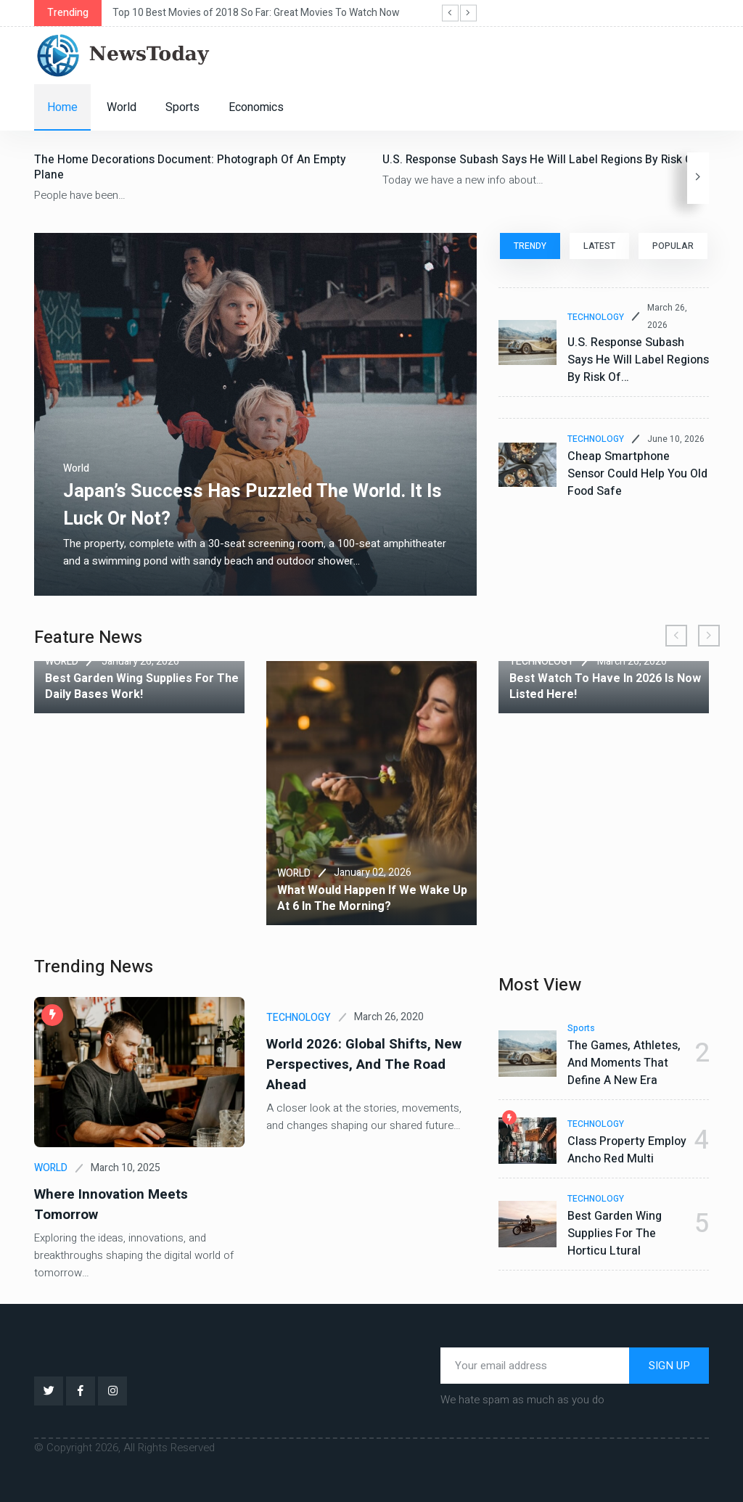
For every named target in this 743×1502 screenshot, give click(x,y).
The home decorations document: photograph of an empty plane (191, 167)
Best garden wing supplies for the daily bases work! (142, 686)
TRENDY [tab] (529, 246)
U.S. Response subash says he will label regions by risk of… (545, 159)
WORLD (61, 661)
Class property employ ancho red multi (626, 1150)
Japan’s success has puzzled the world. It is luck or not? (251, 504)
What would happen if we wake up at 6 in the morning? (372, 898)
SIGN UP (669, 1364)
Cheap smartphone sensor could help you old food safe (637, 474)
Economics (256, 107)
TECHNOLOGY (595, 317)
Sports (182, 107)
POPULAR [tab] (673, 246)
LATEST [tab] (599, 246)
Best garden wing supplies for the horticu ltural (614, 1233)
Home (62, 107)
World (121, 107)
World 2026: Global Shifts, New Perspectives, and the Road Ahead (358, 1063)
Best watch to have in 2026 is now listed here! (605, 686)
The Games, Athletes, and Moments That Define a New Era (624, 1063)
